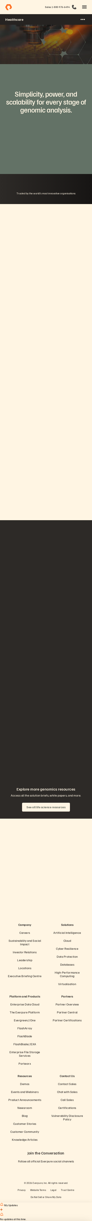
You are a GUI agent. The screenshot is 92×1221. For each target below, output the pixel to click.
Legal (53, 1190)
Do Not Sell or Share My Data (46, 1197)
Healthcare (14, 19)
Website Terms (38, 1190)
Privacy (22, 1190)
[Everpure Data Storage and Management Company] (46, 911)
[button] (84, 7)
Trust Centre (67, 1190)
